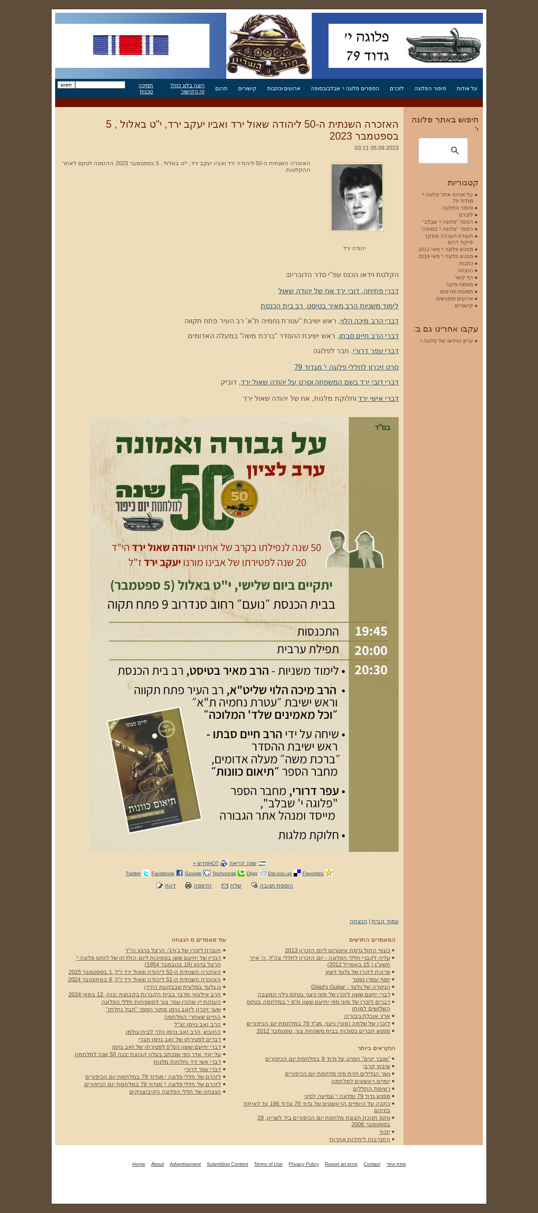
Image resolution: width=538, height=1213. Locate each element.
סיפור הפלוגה (430, 88)
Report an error (341, 1164)
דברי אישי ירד (378, 398)
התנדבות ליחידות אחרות (359, 1139)
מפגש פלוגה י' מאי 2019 (445, 256)
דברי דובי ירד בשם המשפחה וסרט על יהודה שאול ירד (320, 382)
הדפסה (203, 885)
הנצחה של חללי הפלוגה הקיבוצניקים (175, 1091)
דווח (170, 885)
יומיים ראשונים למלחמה (360, 1081)
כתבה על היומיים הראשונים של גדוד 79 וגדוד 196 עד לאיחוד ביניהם (316, 1106)
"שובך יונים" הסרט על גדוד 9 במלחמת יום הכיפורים (327, 1058)
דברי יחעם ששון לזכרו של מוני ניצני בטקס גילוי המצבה (324, 994)
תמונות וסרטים (456, 291)
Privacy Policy (303, 1164)
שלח (235, 885)
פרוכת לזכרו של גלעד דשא (357, 972)
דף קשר (463, 277)
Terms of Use (268, 1164)
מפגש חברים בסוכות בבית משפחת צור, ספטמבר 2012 (323, 1031)
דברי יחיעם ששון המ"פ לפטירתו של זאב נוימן (166, 1046)
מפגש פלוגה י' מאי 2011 (445, 249)
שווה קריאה (242, 863)
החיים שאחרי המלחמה (192, 1016)
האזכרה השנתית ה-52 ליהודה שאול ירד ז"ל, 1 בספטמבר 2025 (144, 972)
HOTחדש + (206, 863)
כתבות (466, 263)
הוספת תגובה (277, 885)
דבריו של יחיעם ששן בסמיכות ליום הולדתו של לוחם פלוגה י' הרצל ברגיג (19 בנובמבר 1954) (148, 961)
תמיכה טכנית (145, 88)
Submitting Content (227, 1164)
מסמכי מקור (459, 284)
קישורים (247, 88)
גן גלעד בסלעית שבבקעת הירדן (182, 987)
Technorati (224, 873)
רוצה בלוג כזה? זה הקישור (187, 88)
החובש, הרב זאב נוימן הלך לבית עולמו (173, 1031)
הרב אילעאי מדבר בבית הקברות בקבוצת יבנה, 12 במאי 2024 (144, 994)
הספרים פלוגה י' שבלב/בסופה (345, 88)
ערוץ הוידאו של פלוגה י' (446, 341)
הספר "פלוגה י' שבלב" (447, 222)
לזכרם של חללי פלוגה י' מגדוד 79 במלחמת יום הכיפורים (152, 1084)
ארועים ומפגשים (454, 298)
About (157, 1164)
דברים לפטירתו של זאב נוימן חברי (179, 1039)
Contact (372, 1164)
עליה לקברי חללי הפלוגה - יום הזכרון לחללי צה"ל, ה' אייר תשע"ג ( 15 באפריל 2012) (320, 961)
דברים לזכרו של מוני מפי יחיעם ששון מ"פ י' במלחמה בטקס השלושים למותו (318, 1005)
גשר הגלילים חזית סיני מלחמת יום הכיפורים (337, 1073)
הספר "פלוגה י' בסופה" (447, 229)
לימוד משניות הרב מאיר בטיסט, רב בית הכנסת (330, 306)
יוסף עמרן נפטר (371, 979)
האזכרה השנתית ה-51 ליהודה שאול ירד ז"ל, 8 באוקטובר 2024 (144, 979)
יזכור (384, 1131)
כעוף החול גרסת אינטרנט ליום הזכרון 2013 (337, 950)
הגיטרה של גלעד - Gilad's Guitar (350, 987)
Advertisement (185, 1164)
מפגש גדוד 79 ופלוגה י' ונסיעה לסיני (347, 1096)
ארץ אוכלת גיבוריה (367, 1016)
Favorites (313, 873)
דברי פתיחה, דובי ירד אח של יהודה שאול (338, 291)
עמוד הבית (385, 921)
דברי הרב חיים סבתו (369, 336)
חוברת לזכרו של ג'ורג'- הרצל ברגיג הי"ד (173, 950)
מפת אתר (396, 1164)
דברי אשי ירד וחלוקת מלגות (187, 1061)
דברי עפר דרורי (376, 351)
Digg (252, 873)
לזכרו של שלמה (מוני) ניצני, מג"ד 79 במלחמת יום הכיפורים (318, 1023)
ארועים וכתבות (283, 88)
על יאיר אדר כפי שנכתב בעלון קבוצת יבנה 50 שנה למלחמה (148, 1054)
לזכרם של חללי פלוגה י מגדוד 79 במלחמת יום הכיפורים (153, 1076)
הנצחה (358, 921)
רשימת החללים (371, 1088)
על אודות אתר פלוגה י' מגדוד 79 (447, 197)
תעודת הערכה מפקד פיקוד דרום (449, 239)
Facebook (162, 873)
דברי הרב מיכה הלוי (369, 321)
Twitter (133, 873)
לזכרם (397, 88)
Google (193, 873)
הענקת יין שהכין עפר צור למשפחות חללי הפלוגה (161, 1002)
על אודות (467, 88)
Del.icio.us (280, 873)
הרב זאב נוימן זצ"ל (197, 1024)
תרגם (221, 88)
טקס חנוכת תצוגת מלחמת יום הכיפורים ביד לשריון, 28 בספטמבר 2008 (324, 1121)
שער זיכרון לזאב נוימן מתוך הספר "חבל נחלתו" (163, 1009)
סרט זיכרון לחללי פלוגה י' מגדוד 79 (346, 367)
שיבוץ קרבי (376, 1066)
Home (138, 1164)
